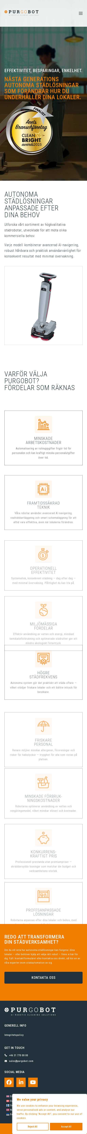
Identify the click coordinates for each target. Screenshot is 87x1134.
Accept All (66, 1126)
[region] (49, 1114)
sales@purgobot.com (21, 1061)
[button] (81, 13)
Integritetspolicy (14, 1035)
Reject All (32, 1126)
